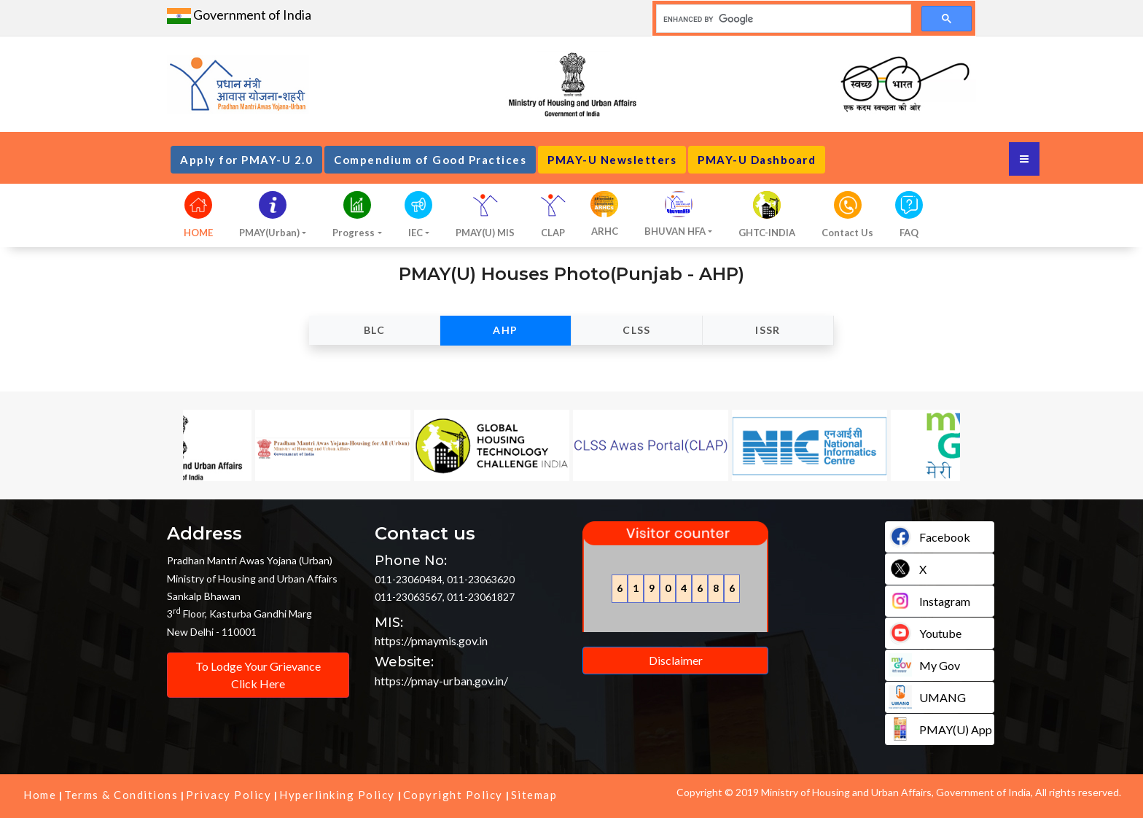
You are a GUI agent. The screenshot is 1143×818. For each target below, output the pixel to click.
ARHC (604, 231)
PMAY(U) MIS (485, 232)
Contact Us (847, 232)
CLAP (553, 232)
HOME (198, 232)
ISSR (768, 330)
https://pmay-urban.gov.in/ (441, 680)
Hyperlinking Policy (337, 794)
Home (39, 794)
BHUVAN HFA (675, 231)
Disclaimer (676, 660)
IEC (415, 232)
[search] (782, 19)
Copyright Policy (453, 794)
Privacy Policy (228, 794)
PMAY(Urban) (269, 232)
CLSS (637, 330)
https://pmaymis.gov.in (431, 640)
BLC (374, 330)
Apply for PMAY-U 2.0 (246, 159)
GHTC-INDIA (766, 232)
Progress (353, 232)
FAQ (909, 232)
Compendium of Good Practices (430, 159)
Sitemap (534, 794)
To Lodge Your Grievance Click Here (258, 674)
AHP (505, 330)
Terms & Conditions (121, 794)
